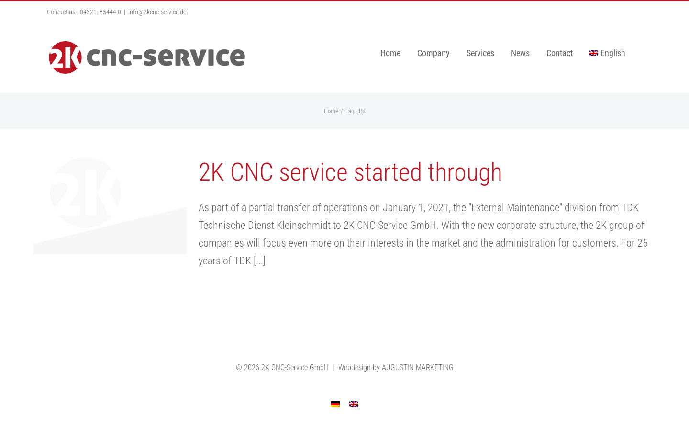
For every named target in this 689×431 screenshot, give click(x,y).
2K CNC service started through (350, 172)
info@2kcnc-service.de (157, 12)
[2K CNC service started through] (110, 206)
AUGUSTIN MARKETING (418, 367)
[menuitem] (607, 53)
